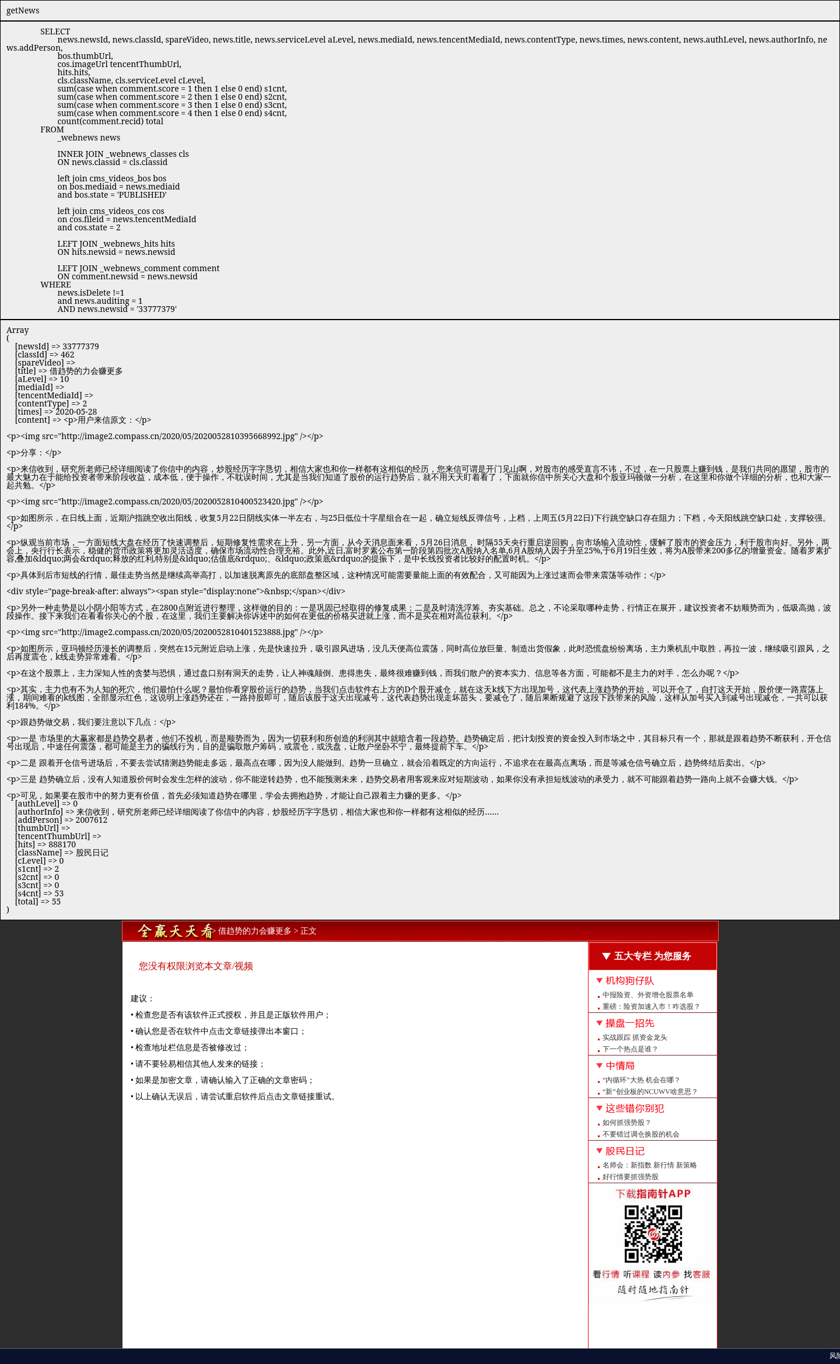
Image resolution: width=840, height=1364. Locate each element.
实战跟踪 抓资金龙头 (635, 1037)
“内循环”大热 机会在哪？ (642, 1080)
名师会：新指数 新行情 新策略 (650, 1165)
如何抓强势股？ (627, 1122)
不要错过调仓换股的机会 (641, 1134)
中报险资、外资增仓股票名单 (648, 995)
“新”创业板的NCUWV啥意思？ (650, 1092)
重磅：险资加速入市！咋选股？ (652, 1006)
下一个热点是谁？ (631, 1049)
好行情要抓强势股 (631, 1177)
